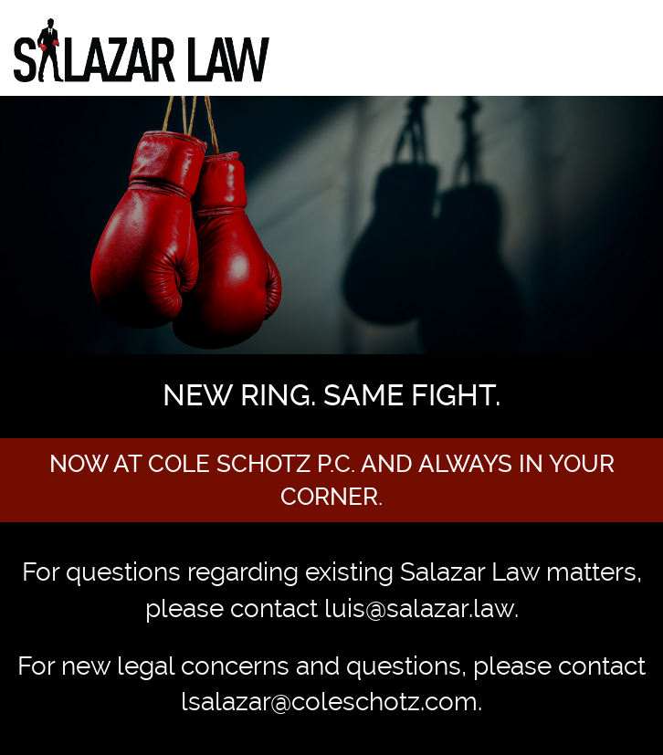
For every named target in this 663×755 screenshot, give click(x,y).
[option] (331, 309)
